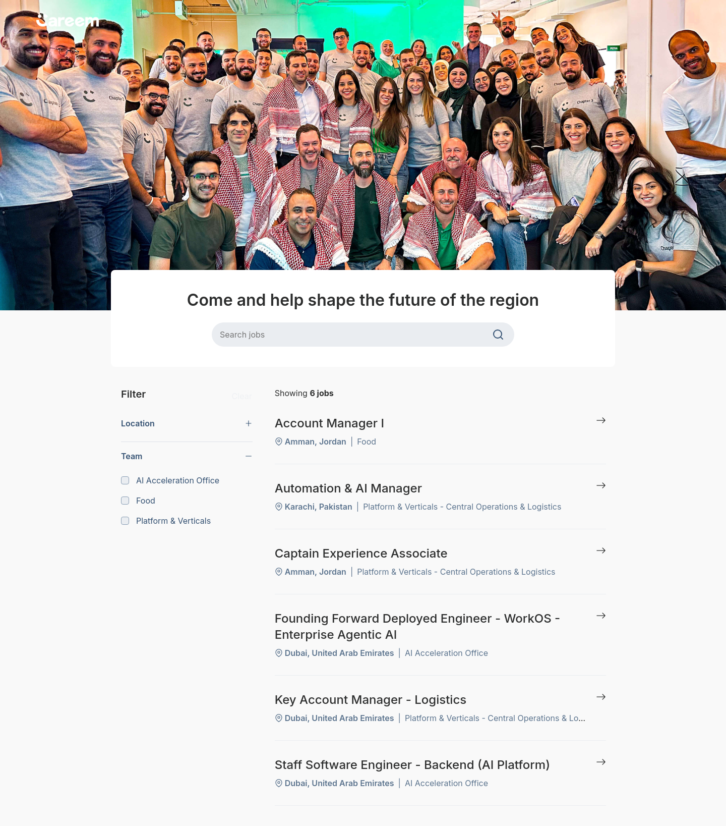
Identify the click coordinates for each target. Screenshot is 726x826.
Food (138, 500)
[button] (187, 423)
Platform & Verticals (166, 521)
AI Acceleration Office (170, 480)
